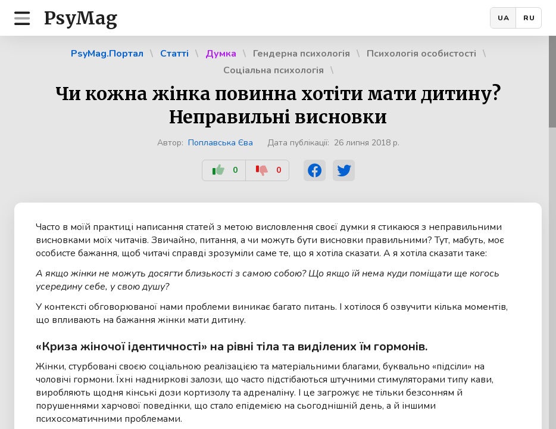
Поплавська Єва (220, 142)
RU (529, 18)
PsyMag (80, 18)
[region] (278, 232)
